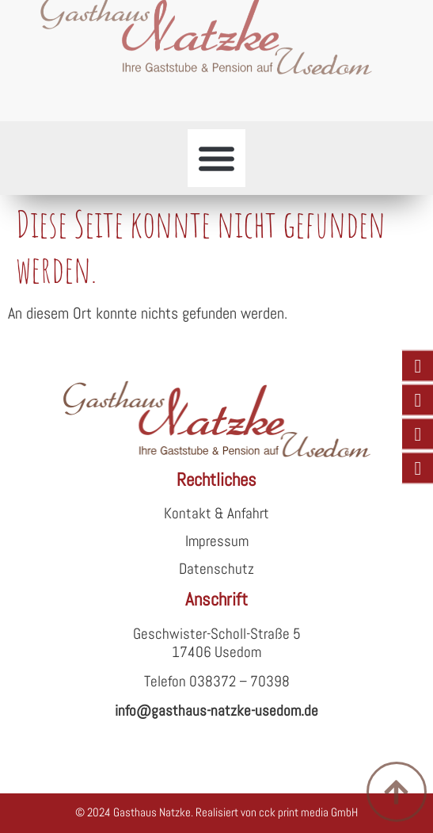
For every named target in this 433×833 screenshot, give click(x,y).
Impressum (217, 541)
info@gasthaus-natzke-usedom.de (216, 710)
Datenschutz (216, 569)
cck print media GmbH (308, 812)
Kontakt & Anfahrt (216, 513)
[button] (217, 158)
